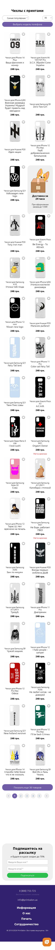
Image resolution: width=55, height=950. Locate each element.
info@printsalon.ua (27, 899)
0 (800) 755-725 (27, 890)
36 (45, 17)
